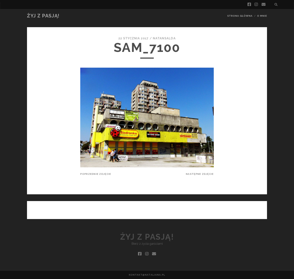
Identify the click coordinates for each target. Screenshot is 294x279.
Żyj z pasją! (43, 16)
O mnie (262, 15)
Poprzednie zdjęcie (95, 174)
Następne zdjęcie (200, 174)
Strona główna (240, 15)
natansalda (164, 38)
